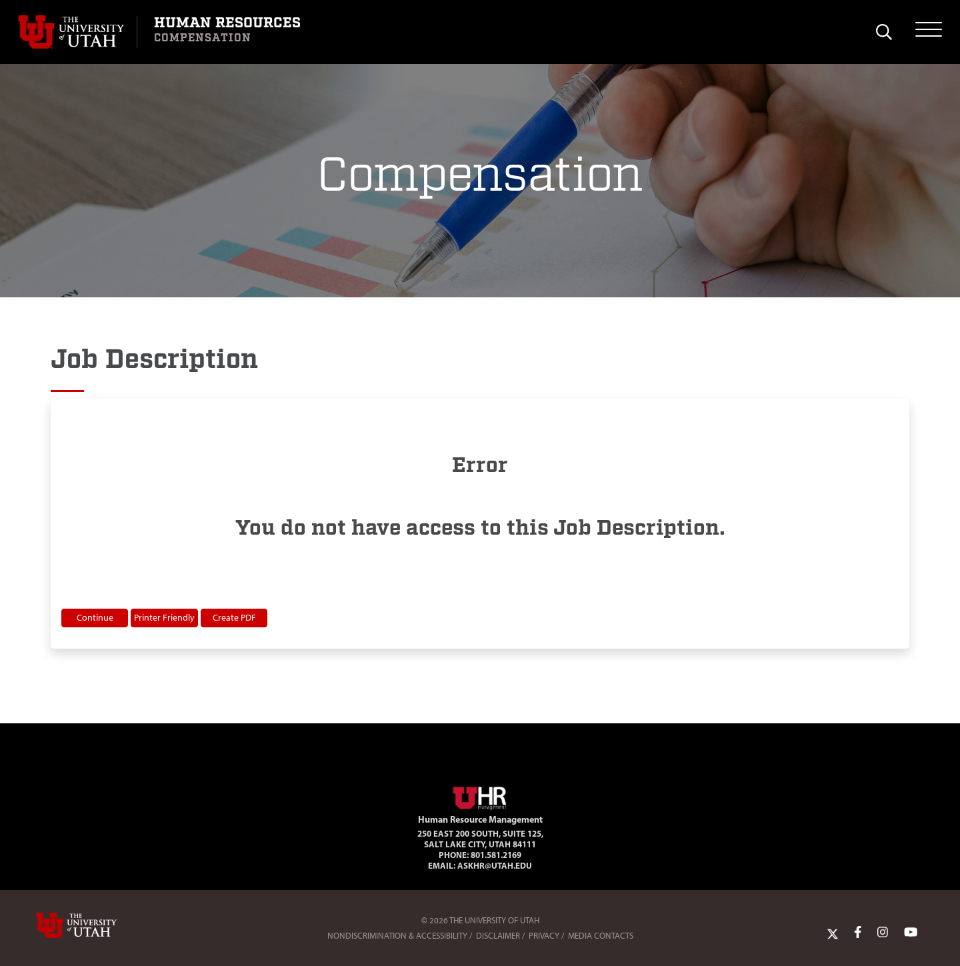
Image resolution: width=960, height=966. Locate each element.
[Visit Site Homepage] (480, 796)
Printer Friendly (164, 617)
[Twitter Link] (832, 932)
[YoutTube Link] (910, 932)
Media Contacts (600, 936)
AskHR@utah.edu (494, 865)
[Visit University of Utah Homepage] (77, 32)
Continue (95, 617)
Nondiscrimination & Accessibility (397, 936)
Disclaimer (498, 936)
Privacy (544, 936)
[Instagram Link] (882, 932)
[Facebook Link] (857, 932)
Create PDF (234, 617)
